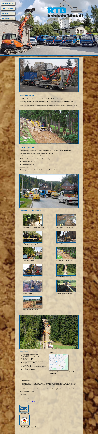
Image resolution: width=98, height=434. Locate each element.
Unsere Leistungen (8, 8)
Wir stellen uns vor (8, 3)
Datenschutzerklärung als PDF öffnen (29, 401)
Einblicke (5, 13)
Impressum (5, 18)
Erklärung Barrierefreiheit (29, 427)
